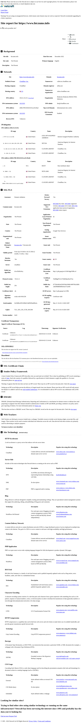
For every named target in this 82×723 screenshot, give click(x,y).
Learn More (4, 10)
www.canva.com (61, 540)
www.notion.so (70, 451)
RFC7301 (74, 206)
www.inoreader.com (62, 587)
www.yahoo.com (72, 688)
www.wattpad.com (73, 560)
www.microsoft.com (71, 679)
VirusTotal (30, 98)
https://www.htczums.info (27, 77)
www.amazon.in (60, 635)
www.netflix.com (72, 610)
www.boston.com (61, 516)
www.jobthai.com (71, 633)
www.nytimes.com (73, 585)
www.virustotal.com (62, 481)
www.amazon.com (61, 610)
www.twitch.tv (60, 679)
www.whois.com (70, 488)
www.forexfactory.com (62, 490)
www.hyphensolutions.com (64, 514)
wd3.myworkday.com (62, 658)
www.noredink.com (61, 562)
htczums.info (60, 77)
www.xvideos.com (73, 481)
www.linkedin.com (61, 681)
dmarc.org (38, 406)
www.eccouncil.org (61, 560)
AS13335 (22, 103)
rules (8, 378)
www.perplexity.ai (61, 454)
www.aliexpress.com (62, 694)
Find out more (5, 716)
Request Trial (13, 716)
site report (73, 384)
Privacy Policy (33, 721)
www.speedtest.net (61, 688)
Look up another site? (9, 28)
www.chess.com (60, 451)
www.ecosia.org (60, 483)
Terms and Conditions (44, 721)
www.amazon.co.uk (61, 692)
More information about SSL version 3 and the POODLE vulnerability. (15, 352)
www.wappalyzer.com (72, 538)
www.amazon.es (60, 633)
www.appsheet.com (61, 585)
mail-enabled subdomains (30, 389)
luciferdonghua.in (61, 475)
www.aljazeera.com (61, 512)
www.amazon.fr (73, 694)
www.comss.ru (60, 488)
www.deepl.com (60, 538)
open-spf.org (18, 380)
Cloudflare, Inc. (24, 81)
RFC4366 (61, 206)
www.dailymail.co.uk (62, 656)
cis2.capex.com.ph (74, 658)
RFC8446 (56, 203)
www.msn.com (60, 612)
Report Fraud (4, 12)
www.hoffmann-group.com (64, 686)
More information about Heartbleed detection (50, 361)
